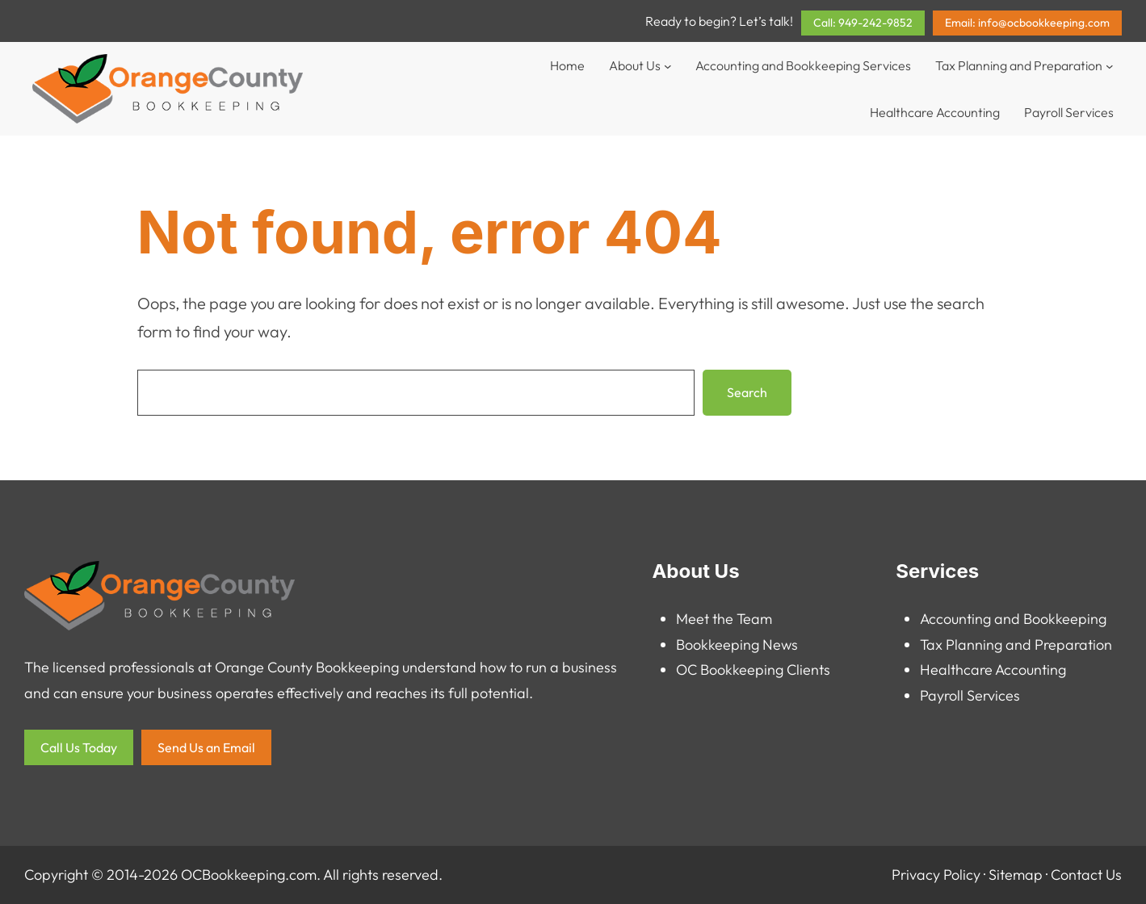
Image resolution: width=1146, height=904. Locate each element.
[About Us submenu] (668, 65)
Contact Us (1086, 874)
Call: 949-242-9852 (863, 22)
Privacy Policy (936, 874)
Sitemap (1016, 874)
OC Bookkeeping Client (750, 669)
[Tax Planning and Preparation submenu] (1110, 65)
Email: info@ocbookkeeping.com (1027, 22)
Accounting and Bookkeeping (1013, 618)
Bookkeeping (717, 644)
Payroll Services (970, 695)
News (780, 644)
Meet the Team (724, 618)
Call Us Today (78, 747)
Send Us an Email (206, 747)
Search (747, 392)
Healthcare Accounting (993, 669)
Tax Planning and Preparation (1016, 644)
